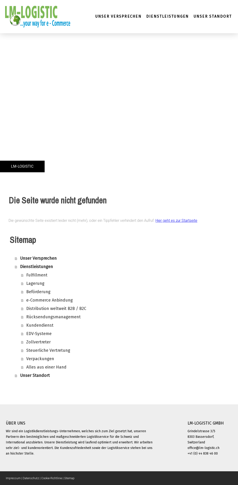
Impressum (13, 478)
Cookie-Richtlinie (51, 478)
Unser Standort (213, 16)
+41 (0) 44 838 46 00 (203, 453)
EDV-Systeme (39, 333)
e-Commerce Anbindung (49, 300)
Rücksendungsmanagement (53, 316)
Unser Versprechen (118, 16)
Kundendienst (39, 325)
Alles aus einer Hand (46, 367)
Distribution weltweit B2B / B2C (56, 308)
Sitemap (69, 478)
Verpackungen (40, 358)
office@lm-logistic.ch (203, 448)
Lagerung (35, 283)
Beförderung (38, 291)
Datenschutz (31, 478)
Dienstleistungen (167, 16)
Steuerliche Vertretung (48, 350)
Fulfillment (36, 275)
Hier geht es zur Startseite (176, 220)
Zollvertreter (38, 342)
